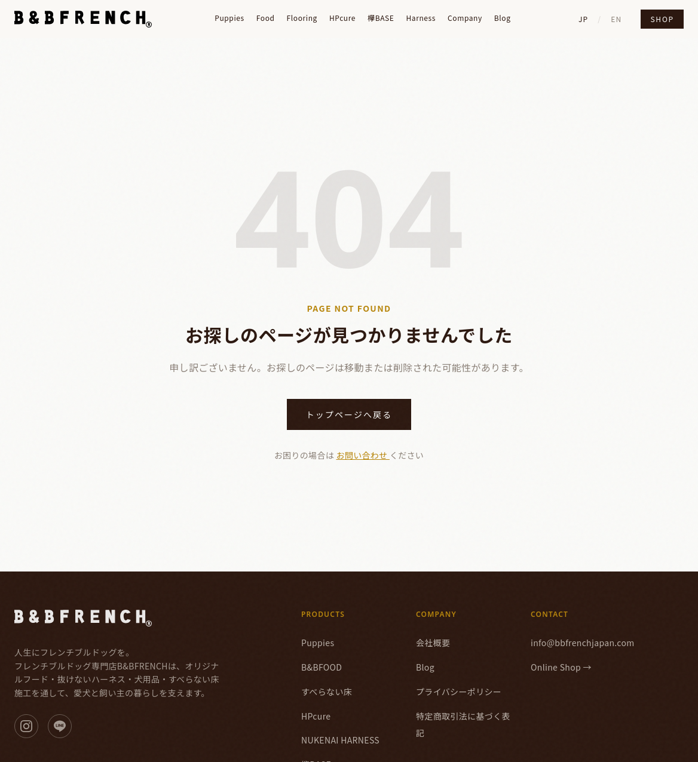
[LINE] (60, 726)
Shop (662, 19)
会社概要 (433, 643)
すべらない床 (326, 692)
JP (583, 19)
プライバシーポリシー (458, 692)
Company (465, 18)
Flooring (302, 18)
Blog (502, 18)
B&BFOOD (321, 667)
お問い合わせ (363, 455)
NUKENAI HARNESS (340, 740)
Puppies (229, 18)
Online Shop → (561, 667)
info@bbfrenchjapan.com (583, 643)
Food (265, 18)
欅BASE (381, 18)
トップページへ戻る (349, 414)
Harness (421, 18)
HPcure (342, 18)
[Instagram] (26, 726)
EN (616, 19)
